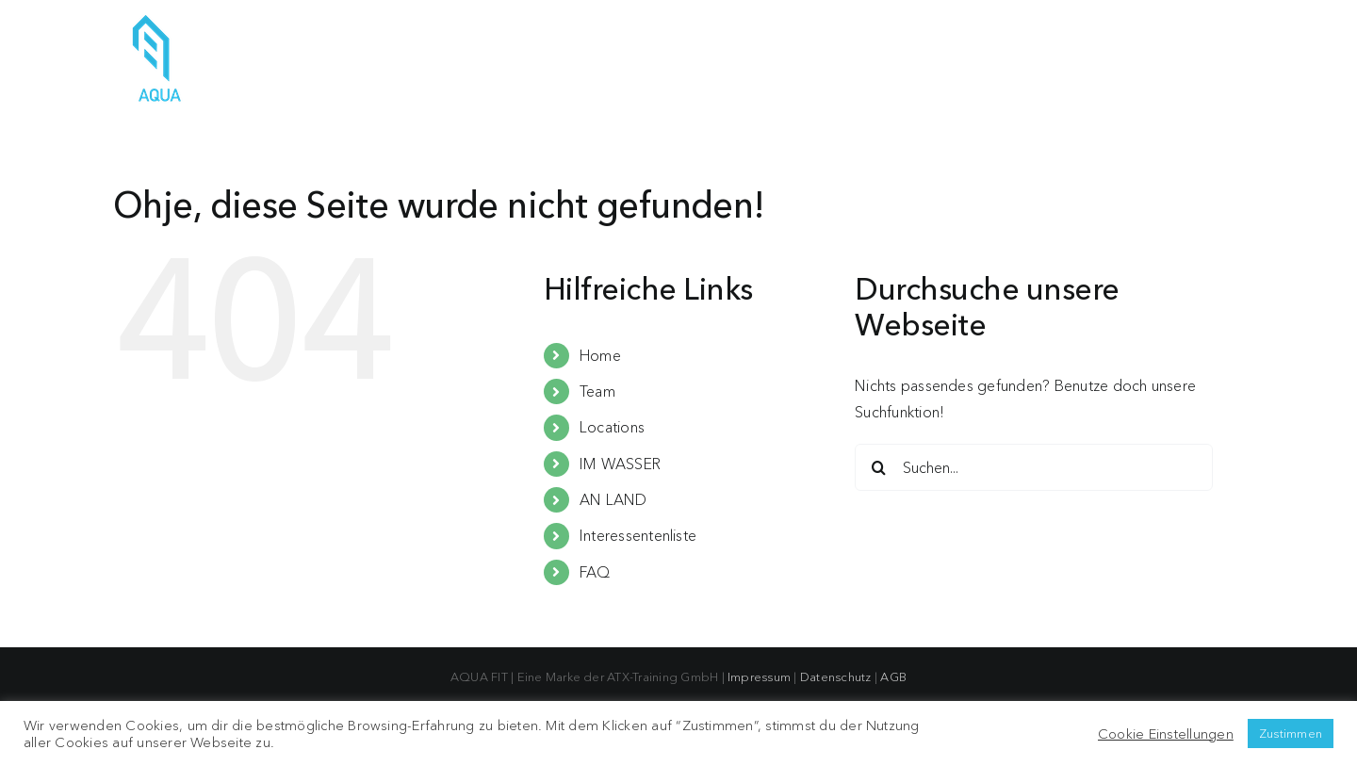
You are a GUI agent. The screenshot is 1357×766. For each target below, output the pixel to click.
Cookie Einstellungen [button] (1166, 733)
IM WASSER (620, 463)
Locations (612, 426)
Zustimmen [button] (1290, 733)
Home (600, 355)
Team (597, 391)
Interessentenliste (638, 535)
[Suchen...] (1034, 467)
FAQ (595, 571)
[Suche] (878, 467)
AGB (893, 676)
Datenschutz (836, 676)
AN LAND (613, 499)
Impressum (759, 676)
